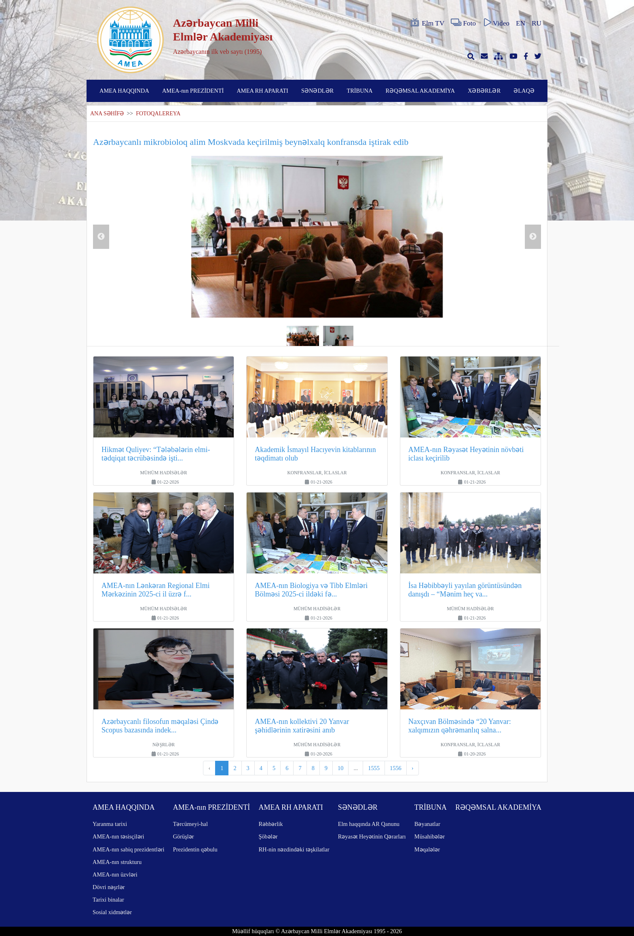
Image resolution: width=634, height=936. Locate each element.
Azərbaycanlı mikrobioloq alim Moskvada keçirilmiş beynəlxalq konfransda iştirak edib (250, 142)
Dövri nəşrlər (109, 887)
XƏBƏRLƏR (484, 90)
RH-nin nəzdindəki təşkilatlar (293, 849)
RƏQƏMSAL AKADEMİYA (420, 90)
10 (340, 768)
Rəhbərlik (270, 824)
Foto (463, 22)
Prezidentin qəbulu (195, 849)
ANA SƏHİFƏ (107, 113)
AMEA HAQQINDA (124, 90)
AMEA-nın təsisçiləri (118, 836)
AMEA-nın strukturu (117, 862)
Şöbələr (267, 836)
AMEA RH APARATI (262, 90)
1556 (396, 768)
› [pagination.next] (413, 768)
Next (533, 237)
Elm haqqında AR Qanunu (368, 824)
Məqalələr (427, 849)
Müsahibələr (429, 836)
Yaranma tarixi (110, 824)
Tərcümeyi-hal (190, 824)
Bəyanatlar (427, 824)
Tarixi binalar (108, 899)
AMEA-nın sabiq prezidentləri (128, 849)
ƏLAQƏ (524, 90)
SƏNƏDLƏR (317, 90)
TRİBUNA (359, 90)
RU (536, 23)
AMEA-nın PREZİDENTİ (193, 90)
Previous (101, 237)
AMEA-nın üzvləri (115, 874)
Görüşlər (183, 836)
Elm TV (427, 22)
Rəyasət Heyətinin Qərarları (372, 836)
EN (520, 23)
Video (495, 22)
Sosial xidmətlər (112, 912)
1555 (374, 768)
